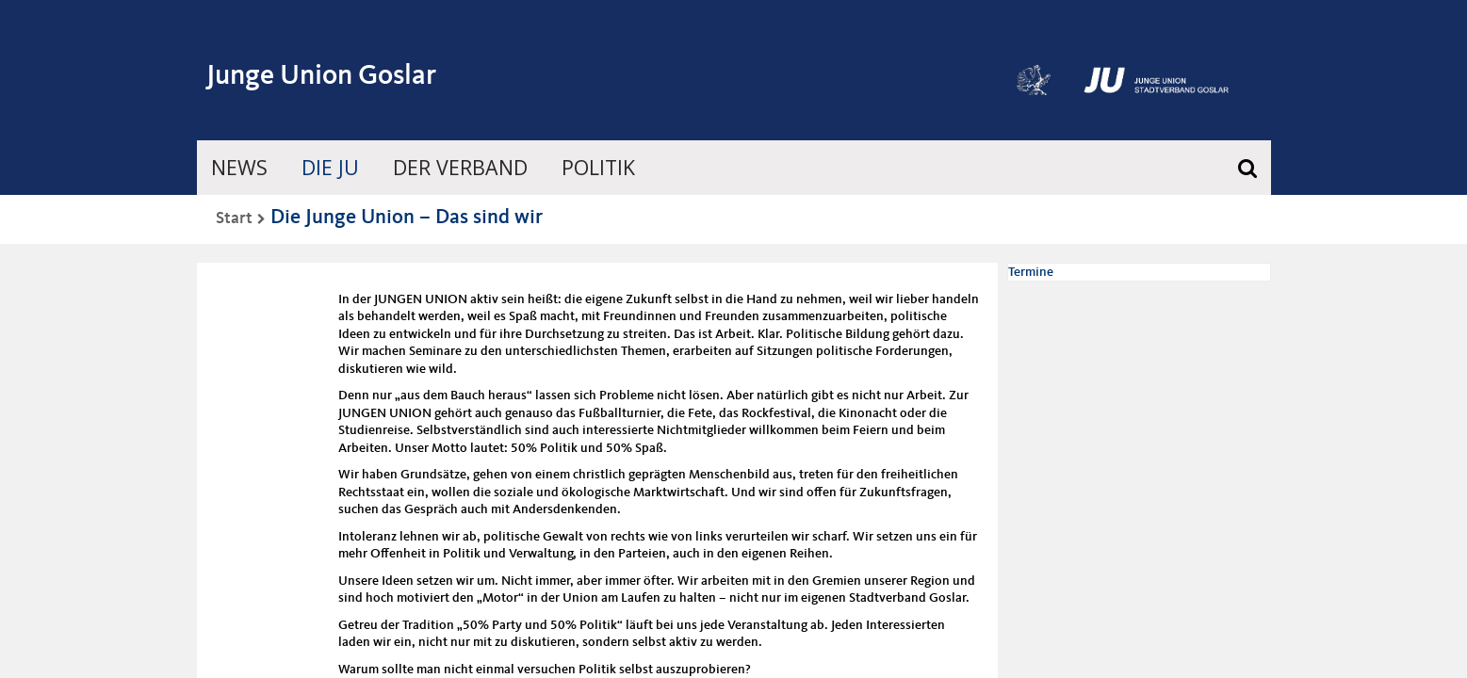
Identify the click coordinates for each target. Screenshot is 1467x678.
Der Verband (460, 167)
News (239, 167)
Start (234, 218)
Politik (599, 167)
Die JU (330, 167)
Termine (1030, 272)
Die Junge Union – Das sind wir (406, 217)
